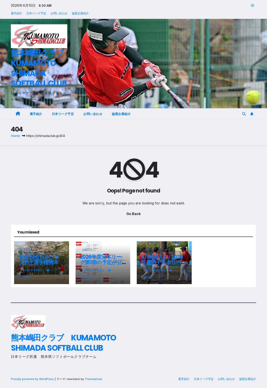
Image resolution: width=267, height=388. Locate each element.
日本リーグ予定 (36, 13)
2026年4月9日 (33, 270)
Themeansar (93, 379)
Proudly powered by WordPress (33, 379)
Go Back (133, 214)
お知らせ (26, 249)
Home (15, 136)
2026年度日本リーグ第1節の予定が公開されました (101, 262)
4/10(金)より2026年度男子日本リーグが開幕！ (163, 262)
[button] (244, 114)
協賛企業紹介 (80, 13)
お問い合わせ (59, 13)
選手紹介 (16, 13)
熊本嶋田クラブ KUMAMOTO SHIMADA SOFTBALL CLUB (41, 68)
